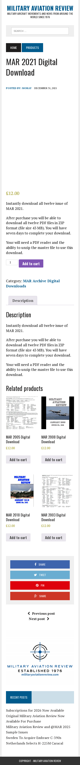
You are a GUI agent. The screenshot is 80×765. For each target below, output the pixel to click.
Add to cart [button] (18, 459)
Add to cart (31, 263)
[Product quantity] (12, 262)
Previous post (41, 613)
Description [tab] (22, 300)
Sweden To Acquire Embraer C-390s (33, 737)
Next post (39, 618)
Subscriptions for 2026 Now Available (35, 710)
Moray (27, 88)
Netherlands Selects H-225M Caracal (34, 743)
